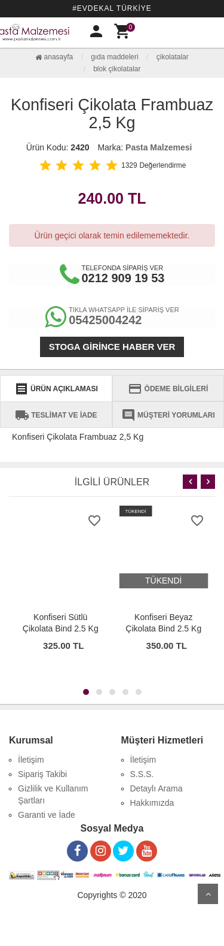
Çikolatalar (173, 57)
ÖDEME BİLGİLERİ (168, 389)
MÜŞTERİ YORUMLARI (168, 415)
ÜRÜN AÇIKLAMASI (56, 389)
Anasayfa (54, 57)
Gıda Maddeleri (114, 57)
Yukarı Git (208, 894)
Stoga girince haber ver (112, 346)
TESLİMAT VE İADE (56, 415)
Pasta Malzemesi (158, 147)
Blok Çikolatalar (116, 69)
